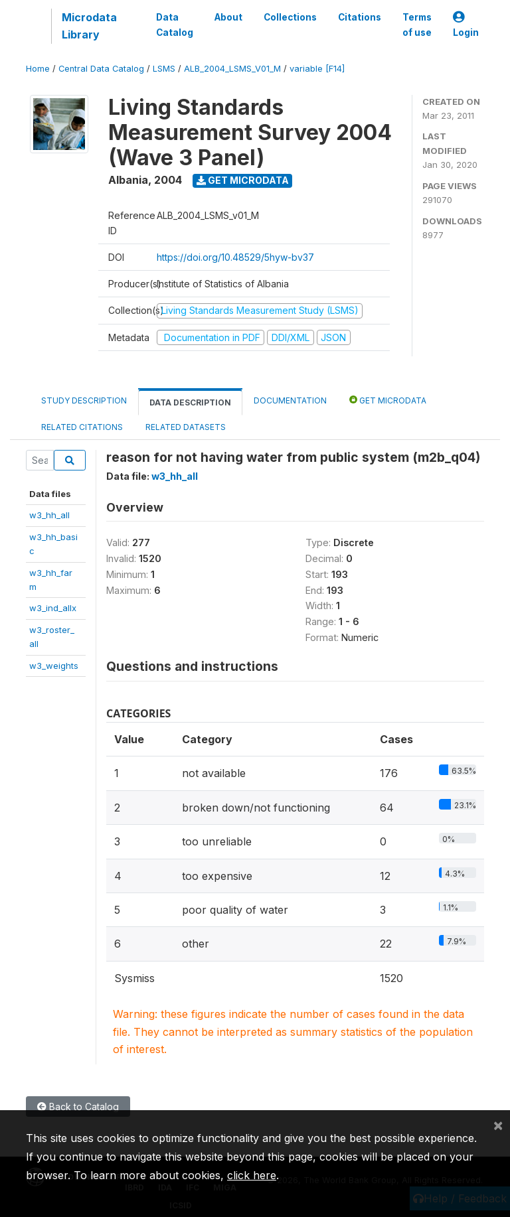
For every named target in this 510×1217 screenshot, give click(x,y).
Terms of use (417, 24)
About (228, 17)
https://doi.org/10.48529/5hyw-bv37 (235, 257)
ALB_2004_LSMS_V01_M (232, 69)
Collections (290, 17)
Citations (359, 17)
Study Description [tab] (84, 400)
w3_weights (53, 665)
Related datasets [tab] (185, 427)
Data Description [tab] (190, 402)
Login (466, 25)
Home (38, 69)
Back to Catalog (78, 1106)
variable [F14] (317, 69)
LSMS (164, 69)
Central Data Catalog (101, 69)
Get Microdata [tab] (387, 399)
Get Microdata (243, 180)
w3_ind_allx (52, 608)
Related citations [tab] (82, 427)
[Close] (498, 1125)
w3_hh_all (49, 515)
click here (251, 1175)
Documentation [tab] (290, 400)
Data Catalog (174, 24)
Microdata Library (89, 26)
